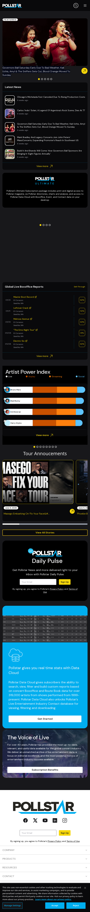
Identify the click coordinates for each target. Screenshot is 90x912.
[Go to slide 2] (42, 79)
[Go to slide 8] (56, 447)
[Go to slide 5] (51, 79)
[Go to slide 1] (39, 79)
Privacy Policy (57, 589)
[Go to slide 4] (48, 79)
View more (45, 166)
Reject (76, 905)
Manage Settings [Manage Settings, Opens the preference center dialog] (12, 905)
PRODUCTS (45, 858)
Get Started (45, 718)
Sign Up (65, 582)
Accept (55, 905)
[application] (45, 406)
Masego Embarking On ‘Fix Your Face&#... (27, 513)
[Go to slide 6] (50, 447)
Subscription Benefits (45, 769)
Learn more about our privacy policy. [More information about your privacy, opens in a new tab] (53, 899)
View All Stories (45, 532)
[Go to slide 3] (45, 79)
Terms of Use (73, 841)
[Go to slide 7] (53, 447)
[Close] (85, 888)
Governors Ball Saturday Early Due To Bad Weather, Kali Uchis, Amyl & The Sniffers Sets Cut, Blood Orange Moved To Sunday (36, 71)
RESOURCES (45, 867)
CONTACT (45, 876)
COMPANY (45, 850)
